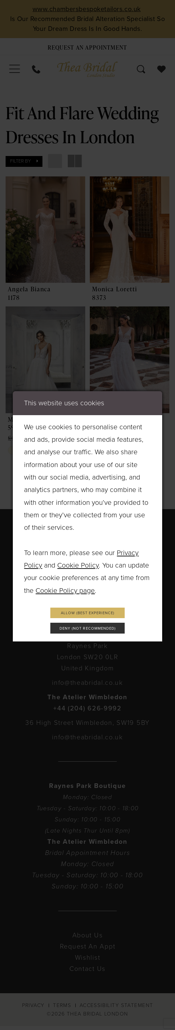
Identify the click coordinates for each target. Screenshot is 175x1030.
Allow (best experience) (88, 612)
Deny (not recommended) (88, 630)
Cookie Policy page (65, 588)
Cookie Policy (78, 562)
